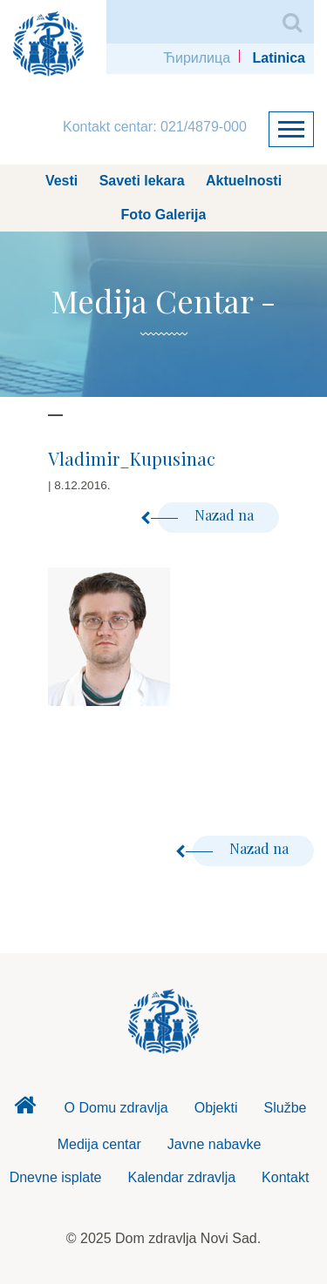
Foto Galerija (164, 214)
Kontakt (285, 1177)
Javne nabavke (214, 1144)
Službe (285, 1107)
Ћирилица (196, 57)
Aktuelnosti (244, 180)
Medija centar (99, 1144)
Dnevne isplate (56, 1177)
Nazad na (207, 515)
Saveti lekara (142, 180)
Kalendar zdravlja (181, 1177)
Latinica (279, 57)
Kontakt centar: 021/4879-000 (155, 126)
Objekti (216, 1107)
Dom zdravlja (25, 1110)
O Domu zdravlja (116, 1107)
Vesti (61, 180)
